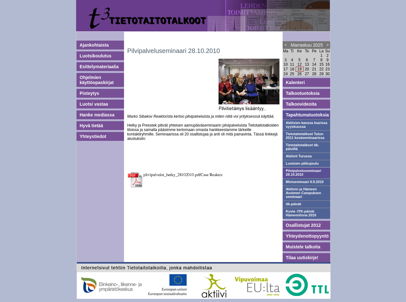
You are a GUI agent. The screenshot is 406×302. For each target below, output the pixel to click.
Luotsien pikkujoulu (302, 163)
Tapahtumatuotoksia (307, 114)
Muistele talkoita (303, 246)
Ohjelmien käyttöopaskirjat (97, 80)
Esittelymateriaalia (99, 66)
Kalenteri (295, 82)
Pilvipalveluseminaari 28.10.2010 (303, 172)
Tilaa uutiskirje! (302, 257)
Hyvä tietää (91, 125)
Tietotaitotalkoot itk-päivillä (302, 147)
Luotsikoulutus (95, 55)
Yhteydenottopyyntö (307, 236)
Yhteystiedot (93, 136)
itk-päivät (293, 204)
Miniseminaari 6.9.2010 (305, 182)
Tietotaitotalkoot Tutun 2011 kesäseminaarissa (305, 136)
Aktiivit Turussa (299, 156)
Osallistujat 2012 (303, 225)
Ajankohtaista (94, 45)
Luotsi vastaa (94, 104)
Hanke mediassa (97, 114)
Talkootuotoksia (302, 93)
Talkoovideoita (301, 104)
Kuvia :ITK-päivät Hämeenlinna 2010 (301, 213)
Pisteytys (89, 93)
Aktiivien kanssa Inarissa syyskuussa (306, 124)
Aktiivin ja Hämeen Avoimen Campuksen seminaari (303, 193)
